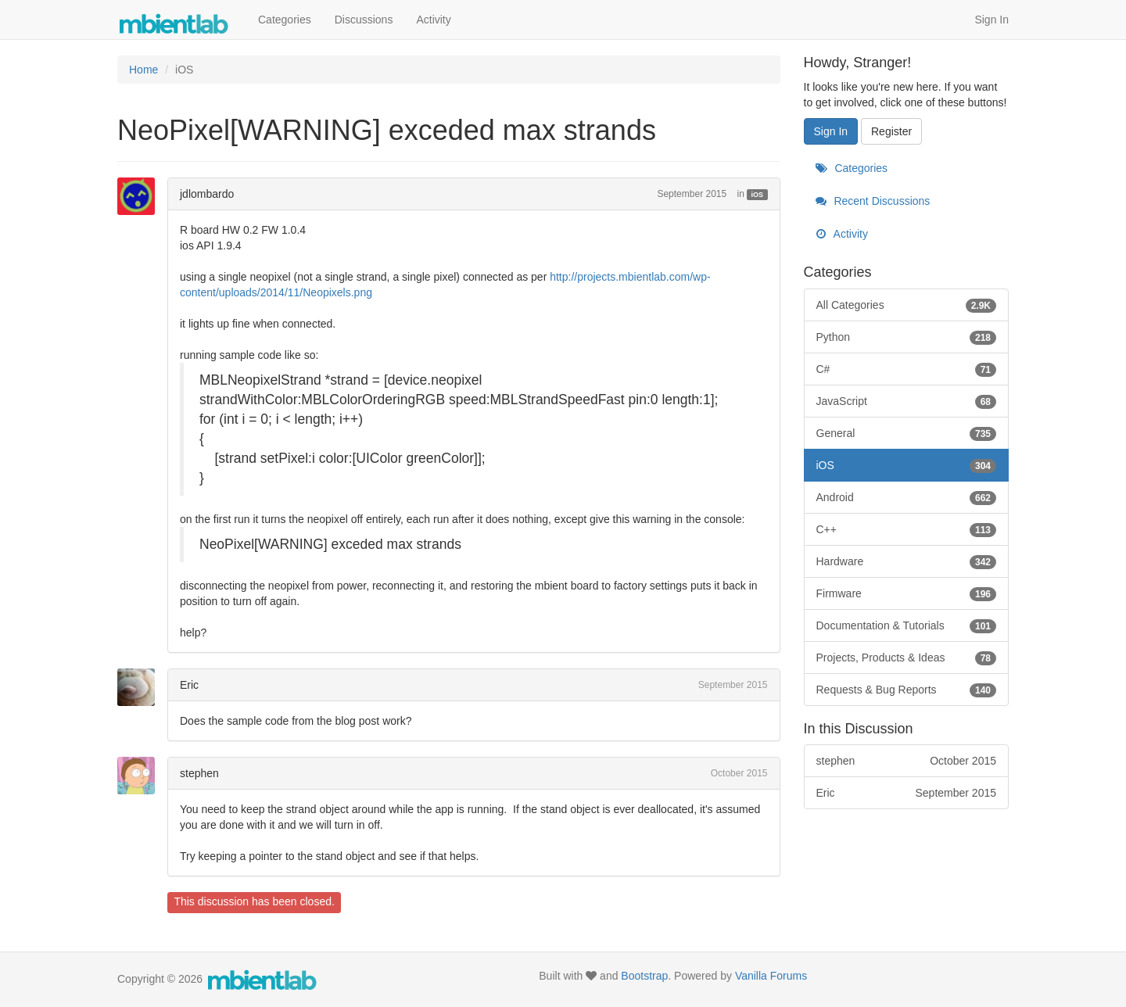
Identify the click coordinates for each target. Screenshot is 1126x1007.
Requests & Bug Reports (906, 689)
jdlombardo (207, 194)
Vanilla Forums (771, 975)
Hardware (906, 561)
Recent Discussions (873, 201)
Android (906, 497)
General (906, 433)
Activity (433, 19)
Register (891, 131)
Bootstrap (644, 975)
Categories (284, 19)
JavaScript (906, 401)
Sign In (991, 19)
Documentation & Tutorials (906, 625)
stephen (199, 773)
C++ (906, 529)
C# (906, 369)
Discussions (364, 19)
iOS (757, 195)
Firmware (906, 593)
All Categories (906, 305)
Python (906, 337)
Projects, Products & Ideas (906, 657)
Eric (189, 685)
